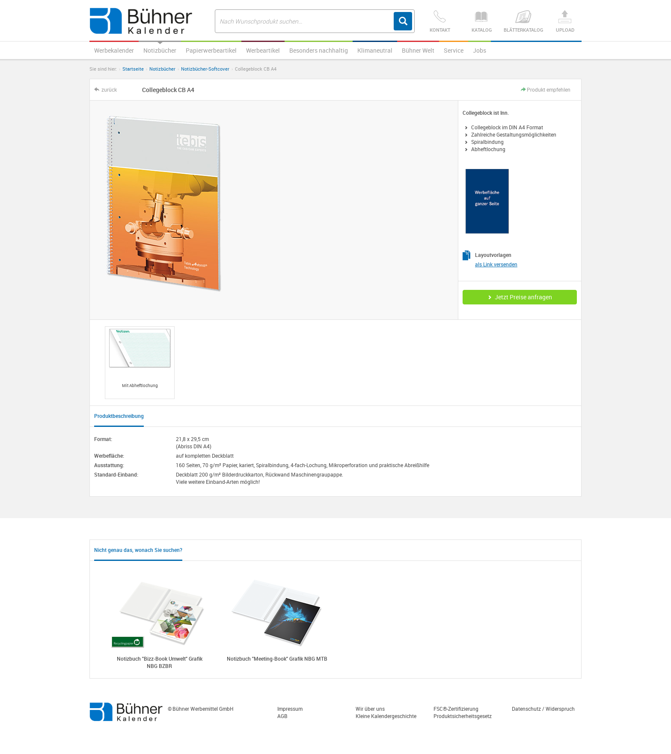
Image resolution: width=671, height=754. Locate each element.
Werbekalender (114, 50)
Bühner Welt (418, 50)
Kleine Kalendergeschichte (386, 715)
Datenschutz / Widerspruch (543, 708)
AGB (282, 715)
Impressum (290, 708)
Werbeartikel (263, 50)
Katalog (481, 21)
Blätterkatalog (523, 21)
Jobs (479, 50)
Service (453, 50)
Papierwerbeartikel (211, 50)
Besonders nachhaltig (318, 50)
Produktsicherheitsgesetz (462, 715)
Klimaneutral (374, 50)
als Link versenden (496, 264)
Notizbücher (159, 50)
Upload (564, 21)
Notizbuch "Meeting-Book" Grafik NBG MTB (277, 658)
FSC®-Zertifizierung (455, 708)
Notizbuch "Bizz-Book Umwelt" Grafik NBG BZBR (159, 662)
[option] (140, 362)
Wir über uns (370, 708)
